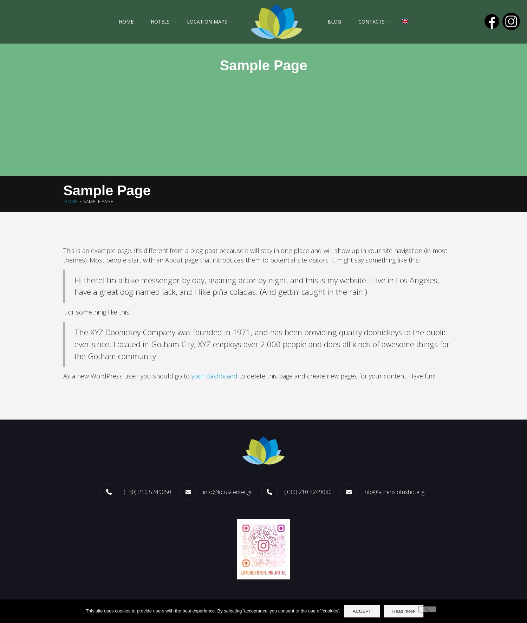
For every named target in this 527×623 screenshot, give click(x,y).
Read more (403, 611)
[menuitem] (405, 21)
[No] (427, 609)
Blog (334, 21)
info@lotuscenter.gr (227, 492)
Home (126, 21)
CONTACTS (371, 21)
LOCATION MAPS (207, 21)
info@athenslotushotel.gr (395, 492)
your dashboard (214, 376)
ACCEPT (362, 611)
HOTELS (160, 21)
